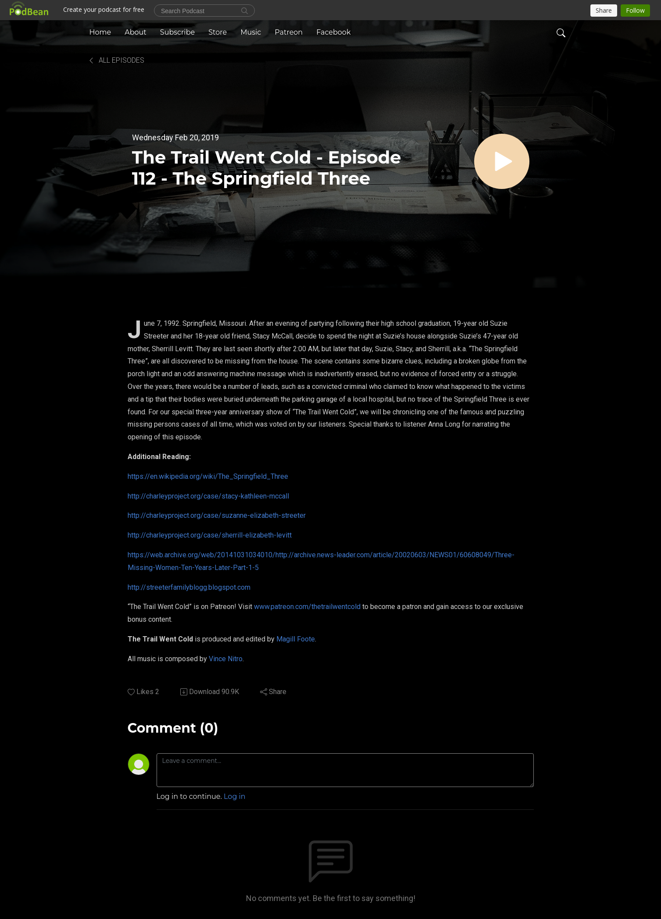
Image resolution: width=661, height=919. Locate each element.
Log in (235, 796)
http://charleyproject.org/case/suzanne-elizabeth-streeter (217, 515)
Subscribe (177, 32)
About (135, 32)
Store (217, 32)
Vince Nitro (226, 659)
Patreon (289, 32)
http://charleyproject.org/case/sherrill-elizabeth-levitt (210, 535)
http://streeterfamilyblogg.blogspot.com (189, 587)
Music (250, 32)
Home (100, 32)
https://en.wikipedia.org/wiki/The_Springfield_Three (208, 476)
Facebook (333, 32)
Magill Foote (295, 639)
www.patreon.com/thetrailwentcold (307, 606)
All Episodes (116, 60)
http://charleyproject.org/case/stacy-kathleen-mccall (208, 496)
